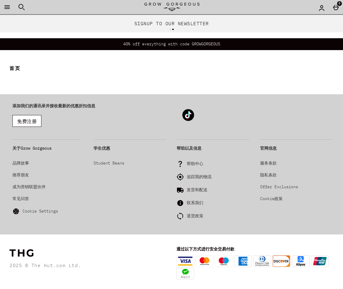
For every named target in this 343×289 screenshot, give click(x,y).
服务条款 (268, 163)
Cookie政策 (271, 198)
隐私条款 (268, 175)
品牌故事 (20, 163)
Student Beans (109, 163)
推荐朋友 (20, 175)
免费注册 (27, 121)
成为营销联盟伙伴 (29, 186)
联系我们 (195, 202)
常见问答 (20, 198)
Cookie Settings (35, 211)
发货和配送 (197, 189)
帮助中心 (195, 163)
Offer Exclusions (279, 186)
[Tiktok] (188, 120)
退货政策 (195, 215)
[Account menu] (322, 7)
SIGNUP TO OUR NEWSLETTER (171, 23)
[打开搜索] (21, 7)
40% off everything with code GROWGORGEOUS (171, 44)
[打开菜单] (7, 7)
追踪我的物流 (199, 176)
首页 (15, 68)
